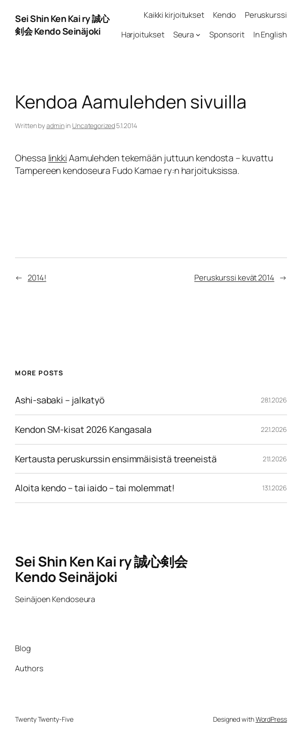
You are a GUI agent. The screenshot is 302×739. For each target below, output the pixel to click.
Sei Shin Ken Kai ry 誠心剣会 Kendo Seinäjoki (62, 24)
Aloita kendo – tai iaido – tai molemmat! (95, 488)
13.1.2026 (274, 487)
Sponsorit (226, 34)
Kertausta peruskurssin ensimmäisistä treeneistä (115, 459)
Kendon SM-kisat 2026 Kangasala (83, 429)
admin (55, 125)
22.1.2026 (274, 429)
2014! (37, 277)
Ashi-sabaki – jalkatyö (59, 400)
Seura (183, 34)
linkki (57, 157)
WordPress (271, 719)
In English (270, 34)
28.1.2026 (274, 399)
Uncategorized (93, 125)
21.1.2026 (275, 458)
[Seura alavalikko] (198, 34)
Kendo (224, 14)
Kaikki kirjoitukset (174, 14)
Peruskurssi (266, 14)
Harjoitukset (142, 34)
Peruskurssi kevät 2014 (234, 277)
